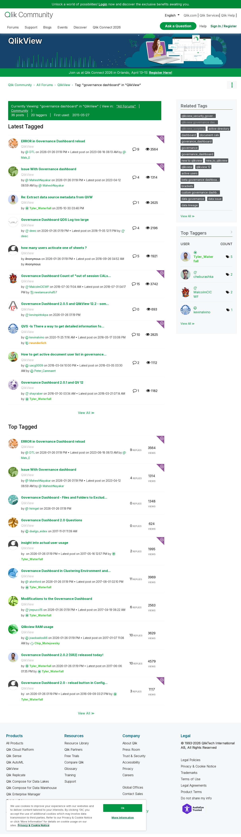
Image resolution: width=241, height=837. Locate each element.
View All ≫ (86, 416)
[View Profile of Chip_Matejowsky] (47, 646)
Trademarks (189, 776)
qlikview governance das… (199, 125)
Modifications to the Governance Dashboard (56, 602)
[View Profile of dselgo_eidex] (38, 534)
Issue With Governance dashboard (48, 172)
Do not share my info (197, 801)
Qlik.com (190, 15)
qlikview (187, 170)
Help (203, 26)
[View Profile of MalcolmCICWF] (39, 289)
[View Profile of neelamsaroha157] (45, 295)
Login (103, 4)
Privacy (127, 772)
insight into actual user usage (44, 546)
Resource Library (76, 746)
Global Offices (132, 790)
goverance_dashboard (197, 144)
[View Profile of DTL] (32, 155)
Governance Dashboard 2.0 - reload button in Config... (64, 686)
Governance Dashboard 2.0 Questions (51, 523)
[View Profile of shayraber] (36, 396)
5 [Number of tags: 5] (231, 260)
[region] (76, 815)
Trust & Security (134, 759)
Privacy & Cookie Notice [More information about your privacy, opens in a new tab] (33, 825)
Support (70, 784)
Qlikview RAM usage (37, 630)
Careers (128, 778)
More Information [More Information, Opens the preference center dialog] (123, 817)
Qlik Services (209, 15)
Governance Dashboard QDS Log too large (55, 223)
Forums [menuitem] (13, 27)
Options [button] (232, 88)
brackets (187, 189)
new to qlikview (192, 163)
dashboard (189, 138)
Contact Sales (132, 797)
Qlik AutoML (15, 765)
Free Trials (71, 759)
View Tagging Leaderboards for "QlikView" (206, 235)
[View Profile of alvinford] (35, 584)
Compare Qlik (74, 765)
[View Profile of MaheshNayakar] (40, 183)
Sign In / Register (224, 26)
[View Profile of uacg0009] (36, 368)
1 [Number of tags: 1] (231, 313)
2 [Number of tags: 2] (231, 277)
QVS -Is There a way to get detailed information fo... (62, 329)
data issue (215, 201)
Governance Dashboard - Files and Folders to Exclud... (64, 500)
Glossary (70, 772)
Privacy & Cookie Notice (198, 769)
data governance (193, 201)
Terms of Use (190, 782)
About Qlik (129, 746)
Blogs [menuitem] (47, 27)
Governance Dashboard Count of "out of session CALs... (66, 279)
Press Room (131, 752)
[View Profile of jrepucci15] (36, 612)
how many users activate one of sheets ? (54, 251)
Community (19, 114)
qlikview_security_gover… (198, 119)
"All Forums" (126, 109)
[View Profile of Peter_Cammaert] (45, 373)
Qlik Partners (73, 752)
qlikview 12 (203, 170)
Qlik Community (20, 88)
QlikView (25, 43)
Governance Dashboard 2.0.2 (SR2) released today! (62, 658)
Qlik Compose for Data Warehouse (31, 791)
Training (70, 778)
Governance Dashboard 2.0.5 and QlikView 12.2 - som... (65, 307)
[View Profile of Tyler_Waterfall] (40, 211)
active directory (219, 131)
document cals (209, 138)
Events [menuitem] (62, 27)
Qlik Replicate (15, 778)
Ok (122, 807)
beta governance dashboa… (200, 182)
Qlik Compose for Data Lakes (27, 784)
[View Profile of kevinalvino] (36, 340)
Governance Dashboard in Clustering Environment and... (66, 574)
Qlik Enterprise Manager (23, 797)
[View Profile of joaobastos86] (38, 640)
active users (189, 176)
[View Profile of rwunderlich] (37, 346)
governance (190, 150)
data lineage (190, 208)
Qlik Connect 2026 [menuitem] (107, 27)
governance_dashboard (197, 157)
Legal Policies (190, 763)
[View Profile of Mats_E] (25, 160)
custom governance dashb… (200, 195)
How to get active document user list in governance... (64, 357)
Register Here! (160, 76)
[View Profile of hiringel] (34, 511)
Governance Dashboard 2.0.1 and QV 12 (52, 385)
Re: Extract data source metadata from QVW (57, 200)
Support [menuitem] (31, 27)
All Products (14, 746)
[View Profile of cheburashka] (203, 280)
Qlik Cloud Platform (20, 752)
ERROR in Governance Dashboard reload (53, 144)
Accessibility (131, 765)
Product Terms (191, 795)
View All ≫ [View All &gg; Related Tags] (188, 219)
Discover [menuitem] (80, 27)
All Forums (44, 88)
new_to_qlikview (216, 163)
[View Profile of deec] (32, 233)
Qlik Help (228, 15)
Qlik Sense (13, 759)
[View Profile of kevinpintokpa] (38, 317)
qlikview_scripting (193, 131)
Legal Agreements (194, 788)
